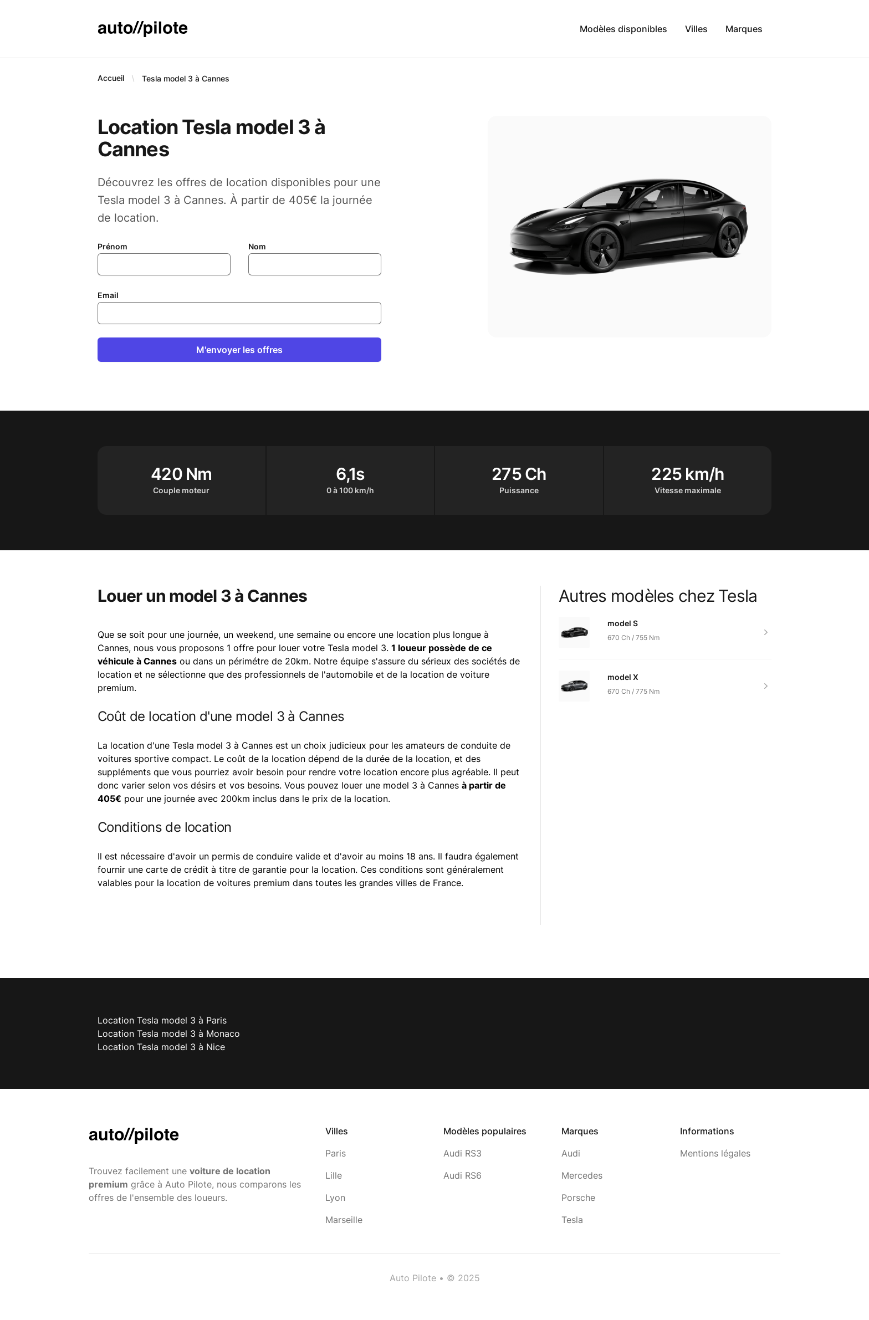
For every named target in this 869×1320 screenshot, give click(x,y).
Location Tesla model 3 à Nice (161, 1046)
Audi (570, 1153)
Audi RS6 (462, 1175)
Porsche (578, 1197)
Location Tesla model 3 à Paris (162, 1020)
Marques (744, 28)
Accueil (111, 78)
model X (622, 677)
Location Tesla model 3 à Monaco (169, 1033)
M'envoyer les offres (239, 349)
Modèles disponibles (623, 28)
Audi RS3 (462, 1153)
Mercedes (581, 1175)
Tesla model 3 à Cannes (185, 78)
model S (622, 623)
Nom (257, 246)
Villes (696, 28)
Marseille (343, 1219)
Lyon (335, 1197)
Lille (333, 1175)
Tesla (572, 1219)
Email (108, 295)
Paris (335, 1153)
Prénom (112, 246)
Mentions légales (715, 1153)
